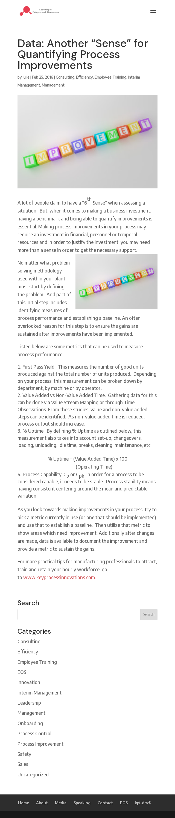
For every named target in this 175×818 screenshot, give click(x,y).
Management (53, 85)
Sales (23, 764)
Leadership (29, 703)
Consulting (65, 77)
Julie (26, 77)
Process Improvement (40, 744)
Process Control (34, 733)
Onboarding (30, 723)
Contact (105, 802)
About (42, 802)
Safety (24, 754)
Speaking (82, 802)
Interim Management (40, 693)
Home (23, 802)
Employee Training (110, 77)
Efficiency (84, 77)
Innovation (29, 682)
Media (60, 802)
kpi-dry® (143, 802)
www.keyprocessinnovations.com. (59, 577)
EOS (22, 672)
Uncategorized (33, 774)
